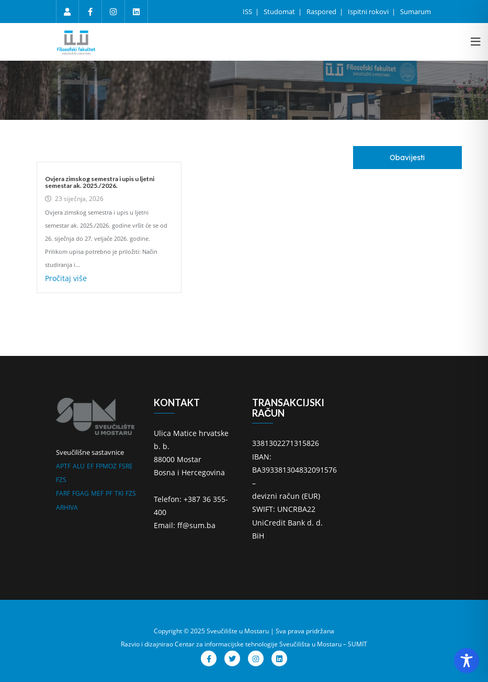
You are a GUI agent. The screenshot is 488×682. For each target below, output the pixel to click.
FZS (61, 479)
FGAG (80, 493)
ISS (248, 11)
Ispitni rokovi (369, 11)
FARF (63, 493)
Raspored (322, 11)
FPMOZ (106, 466)
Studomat (280, 11)
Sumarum (415, 11)
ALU (79, 466)
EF (90, 466)
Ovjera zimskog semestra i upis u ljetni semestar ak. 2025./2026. (99, 182)
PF (109, 493)
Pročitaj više (66, 278)
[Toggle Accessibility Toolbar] (466, 660)
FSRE (126, 466)
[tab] (407, 157)
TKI (119, 493)
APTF (63, 466)
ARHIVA (67, 507)
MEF (97, 493)
